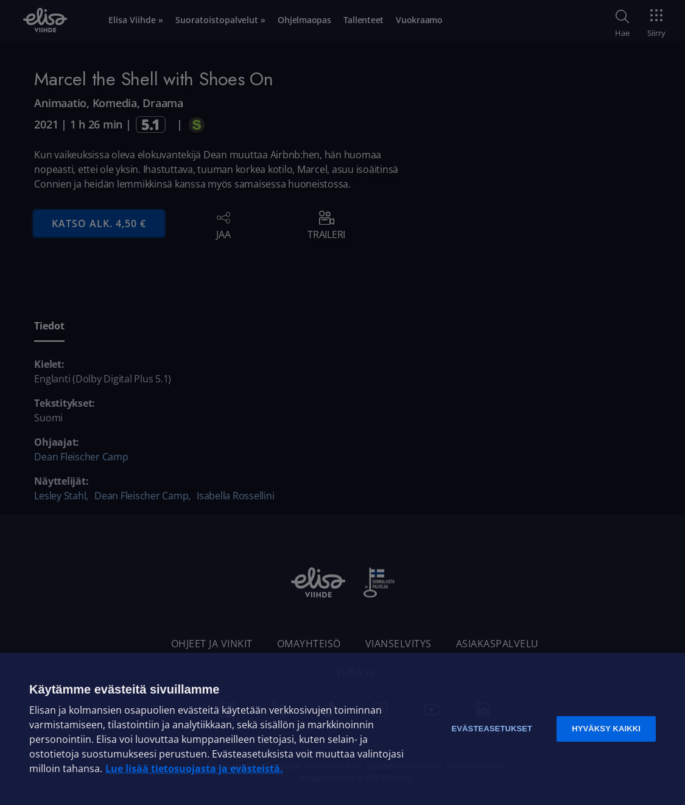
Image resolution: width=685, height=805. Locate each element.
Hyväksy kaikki (606, 728)
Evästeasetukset (491, 728)
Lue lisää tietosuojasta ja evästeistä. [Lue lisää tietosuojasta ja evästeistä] (194, 768)
